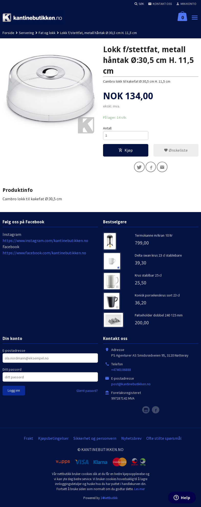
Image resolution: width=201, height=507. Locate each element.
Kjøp (125, 150)
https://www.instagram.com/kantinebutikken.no (45, 241)
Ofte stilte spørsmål (164, 439)
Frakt (28, 439)
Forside (8, 32)
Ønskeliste (176, 150)
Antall (107, 128)
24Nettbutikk (109, 499)
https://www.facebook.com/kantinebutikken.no (44, 254)
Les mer (139, 490)
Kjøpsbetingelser (53, 439)
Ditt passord (12, 370)
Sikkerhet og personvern (94, 439)
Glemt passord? (87, 392)
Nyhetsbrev (131, 439)
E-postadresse (14, 351)
